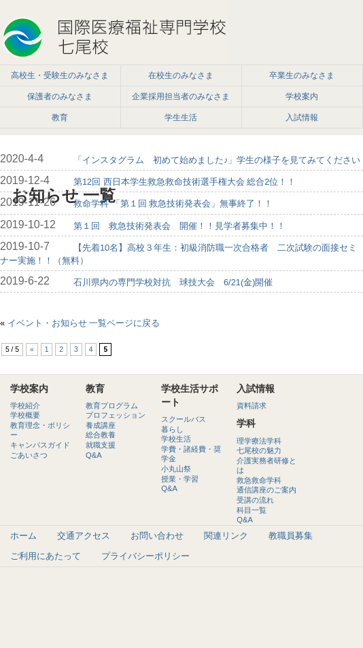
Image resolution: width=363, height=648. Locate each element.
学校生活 (176, 439)
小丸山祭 (176, 469)
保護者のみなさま (59, 96)
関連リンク (226, 535)
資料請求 (251, 405)
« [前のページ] (32, 349)
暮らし (172, 429)
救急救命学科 (259, 480)
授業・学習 (179, 479)
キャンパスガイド (40, 445)
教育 (60, 117)
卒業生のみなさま (301, 75)
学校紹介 (25, 405)
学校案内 (302, 96)
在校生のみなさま (180, 75)
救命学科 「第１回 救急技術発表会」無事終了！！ (173, 203)
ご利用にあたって (45, 556)
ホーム (23, 535)
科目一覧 (251, 510)
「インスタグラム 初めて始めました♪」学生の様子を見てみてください (216, 160)
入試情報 (302, 117)
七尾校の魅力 (259, 450)
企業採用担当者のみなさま (181, 96)
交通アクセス (83, 535)
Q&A (94, 455)
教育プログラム (112, 405)
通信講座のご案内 (266, 490)
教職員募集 (291, 535)
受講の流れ (255, 500)
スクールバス (183, 419)
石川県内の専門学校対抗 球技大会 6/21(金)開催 (173, 282)
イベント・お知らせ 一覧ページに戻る (83, 323)
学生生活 (181, 117)
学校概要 (25, 415)
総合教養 (101, 435)
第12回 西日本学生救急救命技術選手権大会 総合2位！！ (184, 182)
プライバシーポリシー (145, 556)
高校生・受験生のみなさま (60, 75)
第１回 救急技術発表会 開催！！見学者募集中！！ (179, 226)
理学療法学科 (259, 441)
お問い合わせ (157, 535)
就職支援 (101, 445)
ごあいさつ (29, 455)
